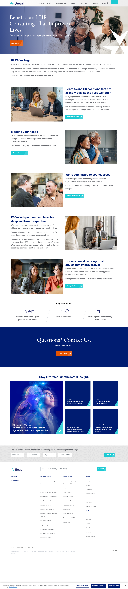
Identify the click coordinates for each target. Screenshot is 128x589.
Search (101, 469)
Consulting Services (44, 3)
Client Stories (84, 3)
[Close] (125, 586)
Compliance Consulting (46, 500)
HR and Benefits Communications (48, 492)
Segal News (88, 502)
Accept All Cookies (114, 585)
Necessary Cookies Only (98, 585)
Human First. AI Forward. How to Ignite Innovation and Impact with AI (31, 429)
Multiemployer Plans (68, 500)
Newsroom (88, 532)
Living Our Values (75, 286)
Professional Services (68, 505)
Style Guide (33, 551)
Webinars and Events (91, 506)
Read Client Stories (75, 196)
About (73, 3)
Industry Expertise (61, 3)
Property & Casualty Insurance (47, 533)
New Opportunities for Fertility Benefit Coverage (75, 431)
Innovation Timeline (90, 536)
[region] (64, 586)
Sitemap (51, 551)
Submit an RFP (14, 476)
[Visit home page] (17, 470)
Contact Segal (65, 353)
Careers (88, 523)
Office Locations (15, 480)
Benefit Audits (43, 488)
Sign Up (110, 455)
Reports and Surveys (91, 498)
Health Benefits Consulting (47, 509)
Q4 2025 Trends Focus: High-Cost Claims (102, 403)
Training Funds (66, 522)
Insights (95, 3)
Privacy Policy (25, 551)
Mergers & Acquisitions (46, 525)
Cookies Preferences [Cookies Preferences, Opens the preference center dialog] (82, 585)
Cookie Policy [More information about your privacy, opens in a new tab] (13, 587)
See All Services (20, 153)
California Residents (42, 551)
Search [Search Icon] (105, 3)
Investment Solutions (46, 520)
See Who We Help (75, 117)
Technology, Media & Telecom (70, 517)
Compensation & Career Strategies (48, 496)
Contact (115, 2)
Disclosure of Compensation (62, 551)
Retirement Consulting (45, 537)
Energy (64, 488)
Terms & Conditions (15, 551)
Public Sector (66, 509)
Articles (88, 485)
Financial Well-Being (45, 505)
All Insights (88, 481)
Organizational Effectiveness (47, 529)
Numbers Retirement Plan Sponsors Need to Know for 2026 (103, 430)
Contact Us (17, 43)
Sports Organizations (68, 513)
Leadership (88, 515)
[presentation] (82, 455)
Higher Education (67, 492)
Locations (88, 519)
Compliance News (90, 493)
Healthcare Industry (68, 496)
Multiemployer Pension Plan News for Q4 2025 (75, 403)
